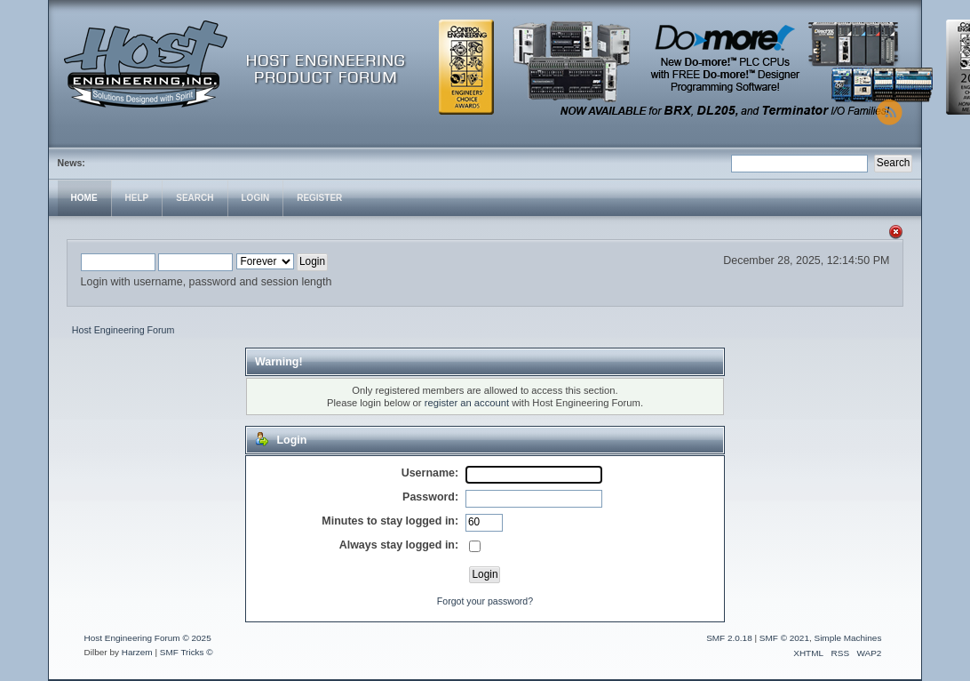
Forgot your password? (485, 601)
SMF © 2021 (784, 638)
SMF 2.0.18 (729, 638)
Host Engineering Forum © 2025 (147, 638)
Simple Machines (847, 638)
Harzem (137, 652)
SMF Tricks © (186, 652)
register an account (467, 402)
